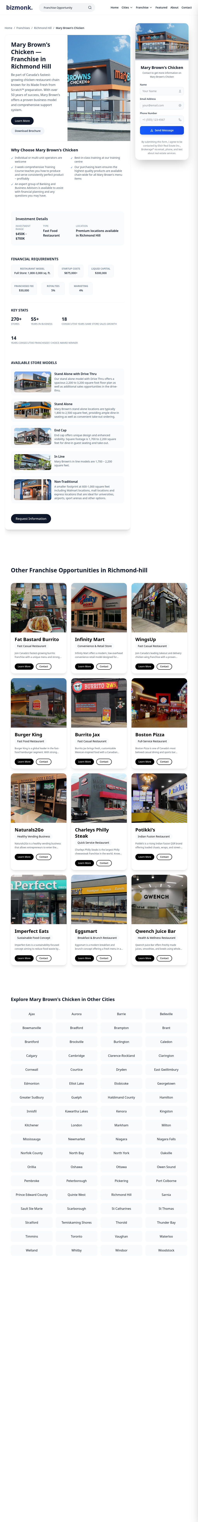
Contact (187, 7)
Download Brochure (28, 131)
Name (143, 84)
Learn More (22, 121)
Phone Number (148, 113)
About (174, 7)
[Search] (90, 7)
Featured (161, 7)
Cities (127, 7)
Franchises (23, 28)
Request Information (31, 519)
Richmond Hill (43, 28)
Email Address (148, 99)
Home (115, 7)
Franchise (144, 7)
